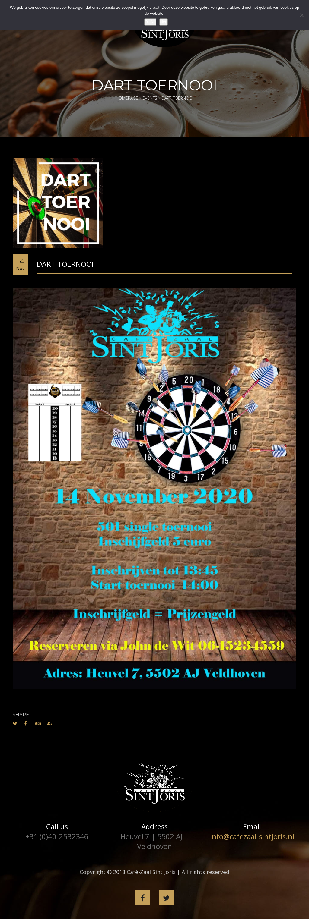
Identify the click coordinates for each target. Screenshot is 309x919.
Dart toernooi (65, 264)
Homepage (127, 98)
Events (149, 98)
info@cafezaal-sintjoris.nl (252, 836)
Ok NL (150, 22)
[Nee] (301, 15)
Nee (163, 22)
